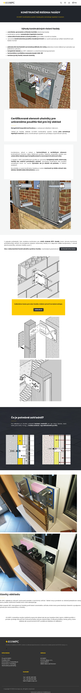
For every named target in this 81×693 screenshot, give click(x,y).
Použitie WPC (6, 660)
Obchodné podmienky (9, 665)
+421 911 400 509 (31, 677)
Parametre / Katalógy (9, 664)
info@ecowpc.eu (31, 681)
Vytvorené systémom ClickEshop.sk (40, 692)
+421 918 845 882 (31, 679)
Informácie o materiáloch (10, 662)
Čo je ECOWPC (6, 658)
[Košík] (74, 3)
